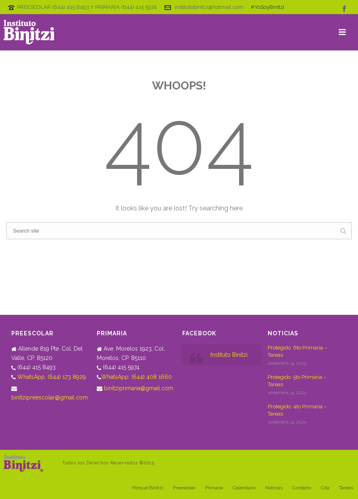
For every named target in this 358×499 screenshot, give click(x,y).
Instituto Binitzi (229, 354)
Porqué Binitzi (147, 488)
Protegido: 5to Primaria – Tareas (297, 380)
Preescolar (184, 488)
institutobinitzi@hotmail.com (209, 7)
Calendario (244, 488)
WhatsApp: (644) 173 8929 (51, 377)
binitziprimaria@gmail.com (138, 388)
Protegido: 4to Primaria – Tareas (297, 410)
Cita (325, 488)
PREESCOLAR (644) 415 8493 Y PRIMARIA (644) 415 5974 (87, 7)
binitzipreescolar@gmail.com (49, 397)
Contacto (301, 488)
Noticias (274, 488)
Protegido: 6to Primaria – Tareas (297, 351)
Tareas (346, 488)
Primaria (214, 488)
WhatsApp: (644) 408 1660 (136, 377)
